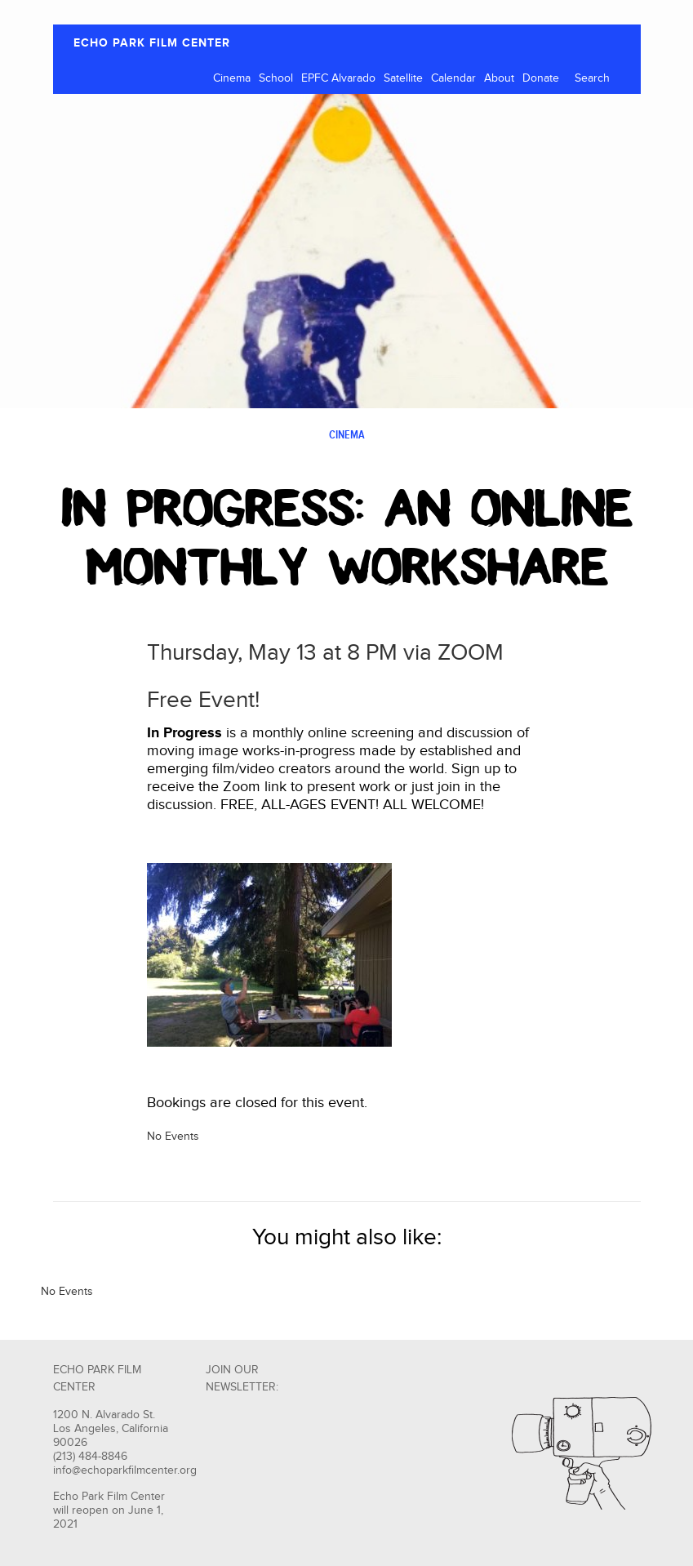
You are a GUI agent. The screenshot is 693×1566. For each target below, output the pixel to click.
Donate (540, 78)
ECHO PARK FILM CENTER (151, 43)
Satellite (403, 78)
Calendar (453, 78)
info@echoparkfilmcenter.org (125, 1470)
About (499, 78)
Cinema (232, 78)
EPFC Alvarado (338, 78)
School (276, 78)
